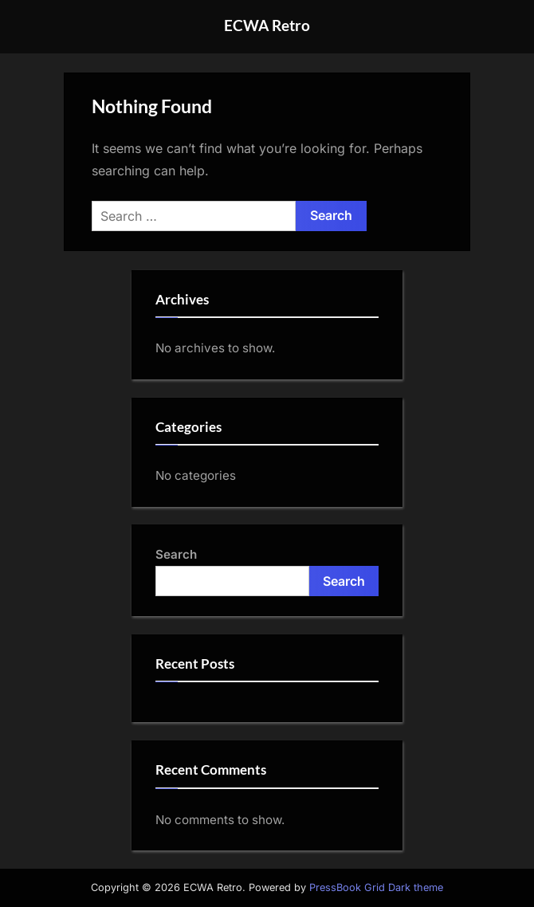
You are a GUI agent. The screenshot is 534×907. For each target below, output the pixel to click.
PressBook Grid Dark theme (376, 887)
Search (176, 554)
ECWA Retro (267, 25)
